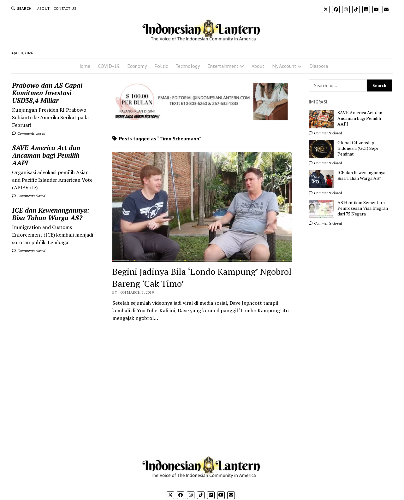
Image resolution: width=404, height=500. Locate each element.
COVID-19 (109, 66)
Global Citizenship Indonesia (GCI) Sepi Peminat (357, 148)
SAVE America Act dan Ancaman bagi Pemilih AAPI (46, 155)
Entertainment (223, 66)
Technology (187, 66)
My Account (284, 66)
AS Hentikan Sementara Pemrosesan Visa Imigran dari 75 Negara (362, 208)
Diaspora (318, 66)
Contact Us (65, 8)
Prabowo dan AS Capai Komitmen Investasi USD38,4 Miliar (47, 92)
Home (83, 66)
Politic (161, 66)
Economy (137, 66)
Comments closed (28, 133)
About (43, 8)
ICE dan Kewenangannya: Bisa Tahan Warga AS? (50, 213)
